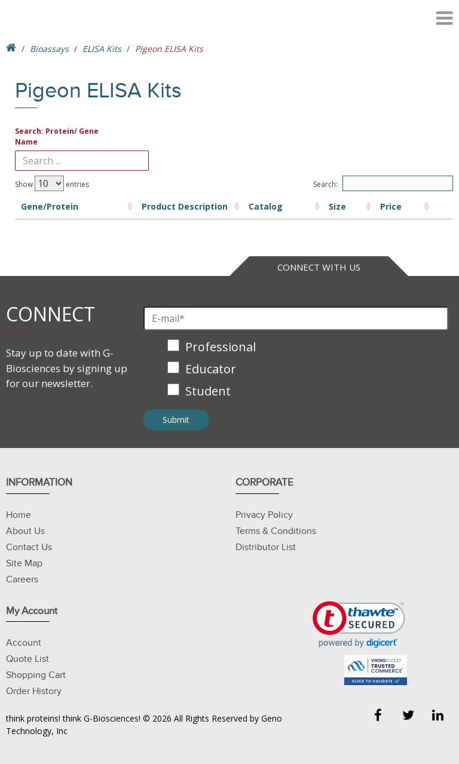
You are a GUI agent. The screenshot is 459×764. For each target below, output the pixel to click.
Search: (383, 183)
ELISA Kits (101, 48)
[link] (359, 624)
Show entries (52, 183)
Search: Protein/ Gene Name (57, 136)
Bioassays (49, 48)
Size (272, 206)
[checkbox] (295, 370)
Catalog (215, 206)
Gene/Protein (49, 206)
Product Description (133, 206)
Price (340, 206)
